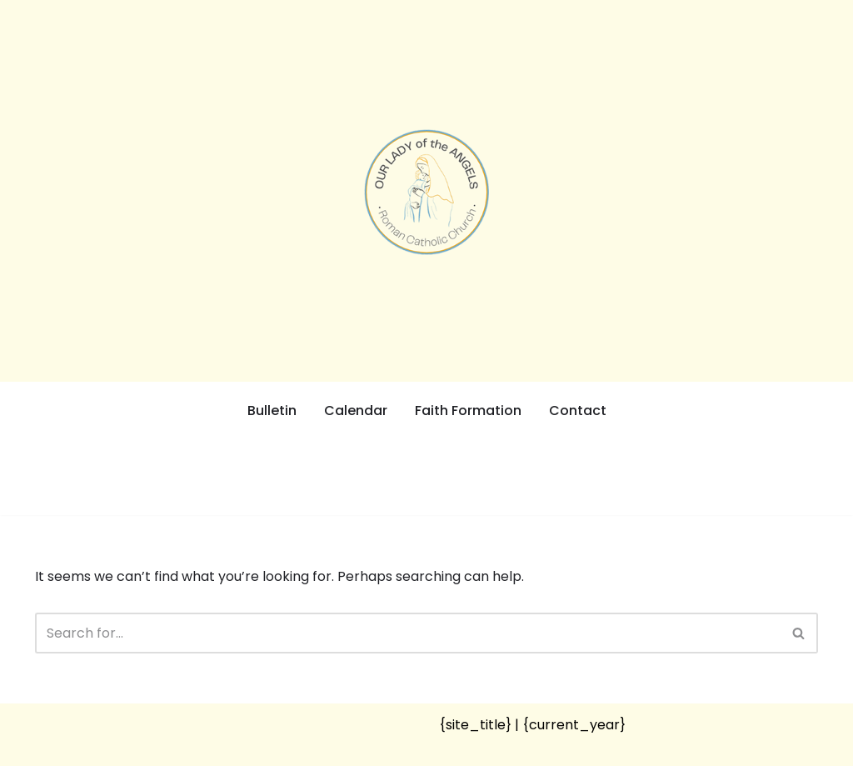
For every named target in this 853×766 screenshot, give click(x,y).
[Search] (408, 633)
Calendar (355, 410)
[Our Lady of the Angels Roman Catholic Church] (426, 192)
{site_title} (475, 724)
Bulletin (272, 410)
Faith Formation (468, 410)
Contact (577, 410)
